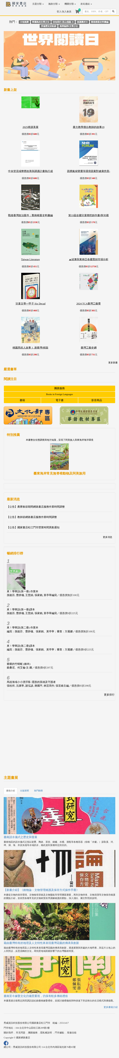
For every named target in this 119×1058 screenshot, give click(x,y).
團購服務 (59, 388)
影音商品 (96, 400)
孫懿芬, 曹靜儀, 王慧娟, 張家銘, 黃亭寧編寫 (32, 595)
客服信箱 (71, 1032)
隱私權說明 (46, 1032)
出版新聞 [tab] (24, 791)
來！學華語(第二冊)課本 (21, 645)
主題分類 (38, 4)
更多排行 (109, 694)
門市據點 (59, 1032)
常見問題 (20, 1032)
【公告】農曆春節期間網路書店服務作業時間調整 (36, 506)
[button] (12, 57)
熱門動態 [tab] (38, 791)
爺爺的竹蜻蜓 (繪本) (18, 663)
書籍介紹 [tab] (10, 791)
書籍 (22, 400)
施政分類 (54, 4)
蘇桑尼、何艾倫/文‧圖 (19, 667)
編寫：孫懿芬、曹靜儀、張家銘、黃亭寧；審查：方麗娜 (40, 631)
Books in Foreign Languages (59, 394)
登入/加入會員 (64, 11)
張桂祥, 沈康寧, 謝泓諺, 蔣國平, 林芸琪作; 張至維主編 (38, 685)
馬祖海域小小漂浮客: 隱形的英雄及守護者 (31, 682)
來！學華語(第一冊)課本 (21, 609)
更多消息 (107, 537)
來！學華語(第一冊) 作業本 (22, 591)
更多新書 (113, 362)
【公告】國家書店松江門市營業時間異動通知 (33, 527)
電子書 (60, 400)
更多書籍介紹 (111, 1007)
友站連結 (86, 4)
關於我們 (8, 1032)
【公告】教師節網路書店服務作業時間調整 (32, 517)
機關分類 (70, 4)
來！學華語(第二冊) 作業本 (22, 627)
